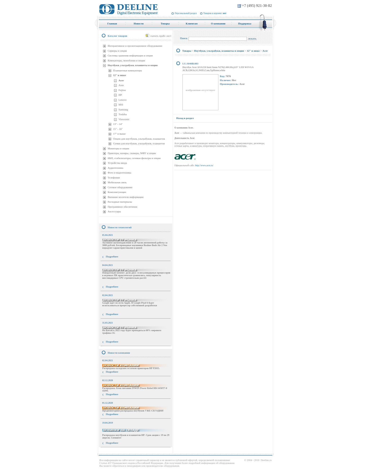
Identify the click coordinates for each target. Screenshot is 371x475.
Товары (186, 50)
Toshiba (123, 114)
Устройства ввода (117, 162)
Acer (121, 80)
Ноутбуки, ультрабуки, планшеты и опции (133, 65)
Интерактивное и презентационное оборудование (135, 45)
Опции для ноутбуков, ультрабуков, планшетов (139, 138)
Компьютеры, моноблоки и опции (126, 60)
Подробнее (112, 256)
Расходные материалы (120, 201)
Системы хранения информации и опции (130, 55)
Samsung (123, 109)
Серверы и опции (117, 50)
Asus (121, 85)
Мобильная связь (117, 182)
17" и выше (119, 133)
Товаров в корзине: (214, 13)
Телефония (114, 177)
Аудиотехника (115, 167)
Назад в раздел (185, 118)
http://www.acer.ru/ (204, 165)
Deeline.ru (266, 460)
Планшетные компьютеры (127, 70)
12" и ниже (119, 75)
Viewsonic (124, 119)
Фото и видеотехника (119, 172)
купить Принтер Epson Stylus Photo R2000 (120, 451)
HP (120, 94)
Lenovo (123, 99)
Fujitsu (122, 90)
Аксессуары (114, 211)
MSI (121, 104)
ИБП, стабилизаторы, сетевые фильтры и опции (134, 158)
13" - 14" (118, 124)
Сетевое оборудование (120, 187)
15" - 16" (118, 129)
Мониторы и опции (118, 148)
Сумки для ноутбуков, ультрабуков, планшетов (139, 143)
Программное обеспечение (122, 206)
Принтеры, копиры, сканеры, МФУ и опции (132, 153)
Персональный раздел (186, 13)
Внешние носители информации (125, 197)
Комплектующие (117, 192)
